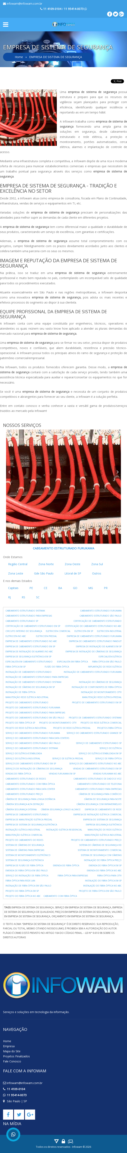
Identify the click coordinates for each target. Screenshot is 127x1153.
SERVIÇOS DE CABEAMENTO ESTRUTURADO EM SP (30, 763)
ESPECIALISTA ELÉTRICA (110, 656)
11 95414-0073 (17, 1095)
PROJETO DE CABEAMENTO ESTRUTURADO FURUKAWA (32, 707)
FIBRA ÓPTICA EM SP (15, 666)
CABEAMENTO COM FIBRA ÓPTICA (60, 896)
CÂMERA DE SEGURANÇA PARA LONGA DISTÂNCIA (30, 799)
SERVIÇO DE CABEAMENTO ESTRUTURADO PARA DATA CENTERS (37, 738)
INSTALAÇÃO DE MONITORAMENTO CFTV (101, 692)
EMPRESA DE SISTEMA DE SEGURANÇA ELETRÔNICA (31, 824)
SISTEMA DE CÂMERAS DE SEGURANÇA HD (100, 845)
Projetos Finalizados (16, 1056)
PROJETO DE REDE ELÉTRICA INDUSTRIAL (25, 728)
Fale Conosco (12, 1061)
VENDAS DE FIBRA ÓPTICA (18, 773)
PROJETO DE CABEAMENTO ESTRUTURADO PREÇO (96, 840)
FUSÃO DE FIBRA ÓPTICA (57, 666)
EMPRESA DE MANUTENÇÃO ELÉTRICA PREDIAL (28, 819)
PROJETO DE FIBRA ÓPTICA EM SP (22, 891)
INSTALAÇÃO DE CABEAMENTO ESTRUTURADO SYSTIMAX (33, 682)
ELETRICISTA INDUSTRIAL (109, 631)
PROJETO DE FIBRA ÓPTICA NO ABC (23, 896)
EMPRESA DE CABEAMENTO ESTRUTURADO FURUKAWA (94, 636)
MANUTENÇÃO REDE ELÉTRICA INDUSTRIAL (26, 697)
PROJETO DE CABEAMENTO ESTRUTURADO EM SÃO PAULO (34, 717)
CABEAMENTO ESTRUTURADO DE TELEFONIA (99, 784)
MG (90, 588)
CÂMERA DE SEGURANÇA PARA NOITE (103, 799)
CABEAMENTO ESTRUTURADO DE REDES (25, 778)
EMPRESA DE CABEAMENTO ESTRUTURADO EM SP (30, 646)
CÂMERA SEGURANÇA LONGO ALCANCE (61, 809)
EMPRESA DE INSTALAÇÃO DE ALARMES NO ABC (29, 651)
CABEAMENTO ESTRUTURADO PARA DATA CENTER (30, 789)
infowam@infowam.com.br (22, 3)
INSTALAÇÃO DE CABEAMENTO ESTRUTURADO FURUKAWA (93, 672)
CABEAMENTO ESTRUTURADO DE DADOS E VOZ (97, 778)
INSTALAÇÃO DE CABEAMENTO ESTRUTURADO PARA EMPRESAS (36, 677)
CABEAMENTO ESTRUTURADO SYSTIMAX (25, 610)
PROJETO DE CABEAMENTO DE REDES (24, 840)
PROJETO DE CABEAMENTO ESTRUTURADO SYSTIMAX (95, 717)
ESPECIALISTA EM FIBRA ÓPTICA (72, 661)
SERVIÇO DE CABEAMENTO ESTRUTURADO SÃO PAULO (32, 743)
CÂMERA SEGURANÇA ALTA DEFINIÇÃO (24, 804)
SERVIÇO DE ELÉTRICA (110, 748)
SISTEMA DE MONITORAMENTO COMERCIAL (100, 850)
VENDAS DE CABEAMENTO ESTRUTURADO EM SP (97, 768)
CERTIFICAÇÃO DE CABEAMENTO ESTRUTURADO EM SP (32, 626)
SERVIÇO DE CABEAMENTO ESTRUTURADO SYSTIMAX (31, 748)
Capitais (13, 588)
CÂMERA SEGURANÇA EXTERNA (21, 809)
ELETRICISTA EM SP (83, 631)
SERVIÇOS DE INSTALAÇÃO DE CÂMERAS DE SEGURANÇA (33, 768)
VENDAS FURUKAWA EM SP (62, 773)
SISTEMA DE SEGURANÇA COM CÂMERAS (101, 855)
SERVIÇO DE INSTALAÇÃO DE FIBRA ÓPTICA (26, 875)
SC (38, 597)
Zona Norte (46, 564)
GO (75, 588)
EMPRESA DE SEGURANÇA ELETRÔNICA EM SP (28, 656)
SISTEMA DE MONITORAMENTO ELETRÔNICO (28, 855)
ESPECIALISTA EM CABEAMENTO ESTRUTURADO (29, 661)
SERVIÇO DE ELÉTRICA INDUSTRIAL (22, 758)
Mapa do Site (11, 1051)
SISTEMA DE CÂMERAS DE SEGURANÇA (24, 845)
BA (60, 588)
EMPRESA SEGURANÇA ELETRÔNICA (104, 824)
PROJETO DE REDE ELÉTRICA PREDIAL (71, 728)
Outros (96, 573)
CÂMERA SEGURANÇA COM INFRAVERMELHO (99, 804)
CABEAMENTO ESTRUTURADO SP (21, 621)
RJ (9, 597)
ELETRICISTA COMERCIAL (58, 631)
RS (23, 597)
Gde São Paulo (44, 573)
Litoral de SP (73, 573)
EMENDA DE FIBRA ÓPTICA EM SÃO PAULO (26, 870)
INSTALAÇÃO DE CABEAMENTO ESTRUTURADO (28, 672)
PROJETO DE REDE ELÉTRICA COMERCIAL (101, 722)
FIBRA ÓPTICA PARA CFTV (109, 875)
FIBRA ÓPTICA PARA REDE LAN (20, 880)
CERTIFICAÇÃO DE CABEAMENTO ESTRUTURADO (97, 621)
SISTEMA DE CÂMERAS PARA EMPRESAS (24, 850)
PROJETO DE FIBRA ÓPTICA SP (20, 722)
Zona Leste (15, 573)
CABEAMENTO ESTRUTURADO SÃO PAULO (101, 615)
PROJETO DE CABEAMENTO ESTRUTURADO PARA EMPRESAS (35, 712)
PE (31, 588)
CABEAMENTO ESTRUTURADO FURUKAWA (63, 548)
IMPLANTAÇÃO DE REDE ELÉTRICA (105, 666)
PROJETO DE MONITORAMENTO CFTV (57, 722)
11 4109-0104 (16, 1089)
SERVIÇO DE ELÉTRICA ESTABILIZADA (23, 753)
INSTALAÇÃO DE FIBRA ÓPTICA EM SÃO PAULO (28, 885)
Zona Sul (97, 564)
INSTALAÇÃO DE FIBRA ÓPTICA (20, 692)
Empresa (9, 1046)
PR (106, 588)
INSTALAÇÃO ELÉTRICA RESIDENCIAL (64, 829)
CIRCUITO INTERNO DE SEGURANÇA (23, 631)
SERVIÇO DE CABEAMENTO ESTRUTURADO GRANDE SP (94, 733)
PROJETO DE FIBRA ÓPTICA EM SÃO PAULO (100, 891)
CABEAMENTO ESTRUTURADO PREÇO (24, 794)
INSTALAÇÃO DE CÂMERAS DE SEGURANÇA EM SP (30, 687)
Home (19, 57)
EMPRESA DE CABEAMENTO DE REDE (103, 809)
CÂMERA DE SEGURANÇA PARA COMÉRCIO (100, 794)
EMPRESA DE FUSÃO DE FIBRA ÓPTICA (24, 865)
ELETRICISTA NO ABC (15, 636)
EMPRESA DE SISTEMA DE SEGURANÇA (102, 819)
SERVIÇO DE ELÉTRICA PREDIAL (67, 758)
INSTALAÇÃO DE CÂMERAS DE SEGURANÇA (100, 682)
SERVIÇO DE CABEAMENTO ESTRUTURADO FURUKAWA (32, 733)
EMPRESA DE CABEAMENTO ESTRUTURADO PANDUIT (95, 641)
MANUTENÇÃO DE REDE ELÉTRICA (105, 829)
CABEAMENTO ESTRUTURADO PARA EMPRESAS (28, 615)
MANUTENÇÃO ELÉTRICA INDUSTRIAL (103, 835)
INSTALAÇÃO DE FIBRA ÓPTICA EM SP (103, 880)
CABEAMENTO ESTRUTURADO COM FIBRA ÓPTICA (30, 784)
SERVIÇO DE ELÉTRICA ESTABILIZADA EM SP (100, 753)
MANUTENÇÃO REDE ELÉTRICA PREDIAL (102, 697)
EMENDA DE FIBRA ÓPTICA (66, 865)
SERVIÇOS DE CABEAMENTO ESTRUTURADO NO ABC (95, 763)
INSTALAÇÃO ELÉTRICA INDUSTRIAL (22, 829)
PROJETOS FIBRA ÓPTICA (109, 728)
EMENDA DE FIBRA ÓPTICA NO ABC (104, 870)
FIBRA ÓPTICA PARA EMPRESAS (73, 875)
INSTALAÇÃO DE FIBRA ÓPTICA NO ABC (102, 885)
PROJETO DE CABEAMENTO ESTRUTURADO (26, 702)
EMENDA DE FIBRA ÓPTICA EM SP (105, 865)
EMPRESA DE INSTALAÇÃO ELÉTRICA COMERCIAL (97, 814)
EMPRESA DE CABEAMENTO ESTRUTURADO (26, 814)
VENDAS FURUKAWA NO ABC (107, 773)
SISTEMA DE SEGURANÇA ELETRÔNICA (24, 860)
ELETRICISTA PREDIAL (46, 636)
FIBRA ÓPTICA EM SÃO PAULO (107, 661)
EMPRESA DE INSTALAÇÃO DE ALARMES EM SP (99, 646)
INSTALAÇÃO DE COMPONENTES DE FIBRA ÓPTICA (97, 687)
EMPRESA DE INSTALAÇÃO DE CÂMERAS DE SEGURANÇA (94, 651)
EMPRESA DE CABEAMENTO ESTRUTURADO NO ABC (31, 641)
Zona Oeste (72, 564)
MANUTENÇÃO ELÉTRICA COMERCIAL (23, 835)
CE (45, 588)
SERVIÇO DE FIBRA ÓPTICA (108, 758)
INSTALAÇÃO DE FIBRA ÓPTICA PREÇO (103, 860)
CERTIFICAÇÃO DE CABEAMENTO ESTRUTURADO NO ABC (93, 626)
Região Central (17, 564)
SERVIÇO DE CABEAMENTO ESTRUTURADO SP (99, 743)
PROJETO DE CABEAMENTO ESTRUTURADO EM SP (97, 702)
